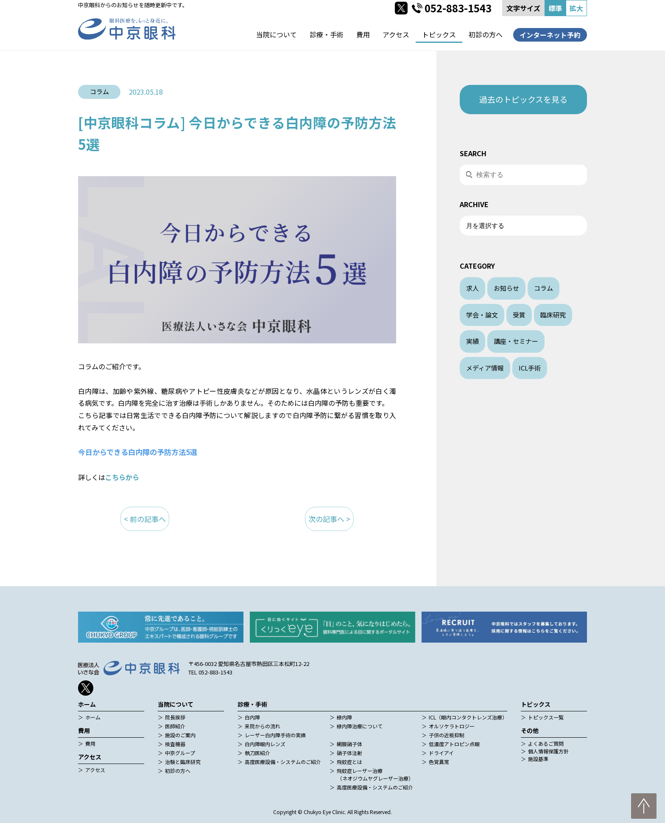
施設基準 (538, 758)
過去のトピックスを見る (523, 99)
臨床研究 (553, 314)
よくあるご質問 (546, 743)
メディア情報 (485, 367)
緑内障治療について (360, 726)
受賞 (519, 314)
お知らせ (506, 288)
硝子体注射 (349, 752)
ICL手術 (530, 367)
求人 (472, 288)
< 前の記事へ (145, 519)
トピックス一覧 (546, 717)
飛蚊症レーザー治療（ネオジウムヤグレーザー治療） (375, 774)
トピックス (439, 34)
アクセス (396, 34)
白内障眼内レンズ (265, 743)
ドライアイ (441, 752)
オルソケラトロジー (452, 726)
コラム (543, 288)
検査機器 (175, 743)
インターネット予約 (550, 35)
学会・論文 (482, 314)
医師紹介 (175, 726)
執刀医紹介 (257, 752)
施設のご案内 (180, 735)
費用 (363, 34)
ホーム (93, 717)
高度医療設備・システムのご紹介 (283, 761)
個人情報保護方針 (548, 751)
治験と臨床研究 (183, 761)
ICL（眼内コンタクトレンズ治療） (468, 717)
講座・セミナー (516, 341)
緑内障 (344, 717)
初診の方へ (486, 34)
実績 (472, 341)
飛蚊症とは (349, 761)
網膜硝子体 (349, 743)
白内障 (252, 717)
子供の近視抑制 (446, 735)
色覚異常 (439, 761)
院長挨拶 (175, 717)
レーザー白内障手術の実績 (275, 735)
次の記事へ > (329, 519)
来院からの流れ (262, 726)
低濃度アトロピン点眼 (454, 743)
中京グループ (180, 752)
